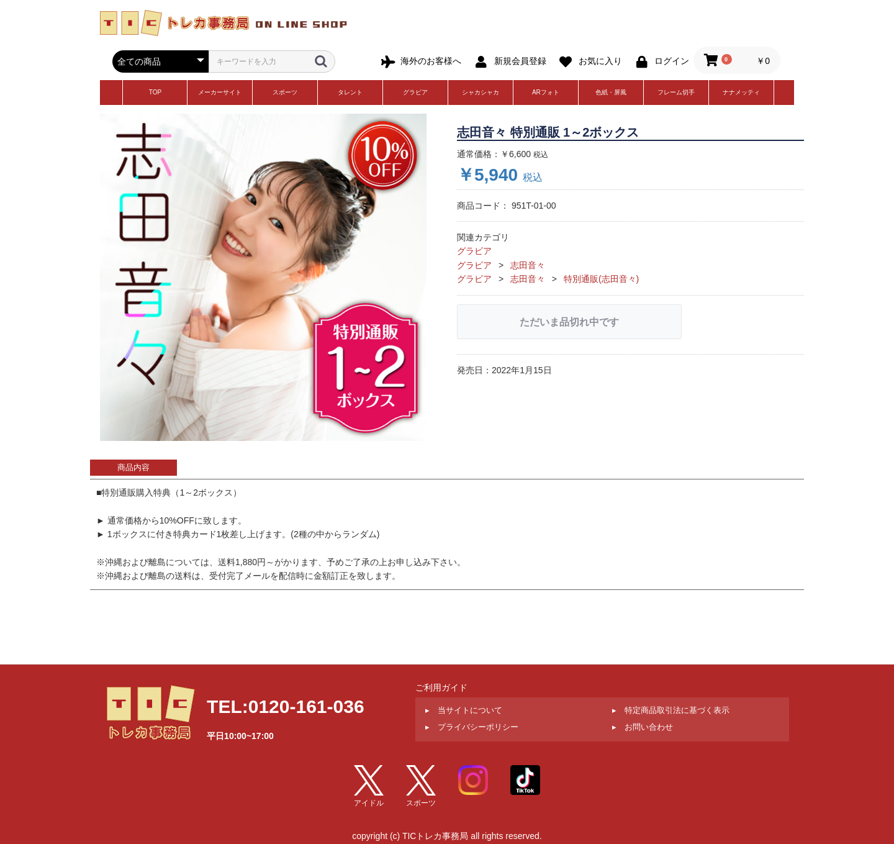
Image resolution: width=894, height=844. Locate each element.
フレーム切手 (676, 92)
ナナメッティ (741, 92)
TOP (155, 92)
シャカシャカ (480, 92)
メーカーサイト (220, 92)
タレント (350, 92)
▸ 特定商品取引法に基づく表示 (670, 710)
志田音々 (527, 265)
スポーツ (285, 92)
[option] (263, 277)
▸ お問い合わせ (642, 727)
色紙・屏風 (610, 92)
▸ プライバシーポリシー (471, 727)
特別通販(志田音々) (601, 279)
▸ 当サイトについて (463, 710)
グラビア (415, 92)
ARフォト (545, 92)
